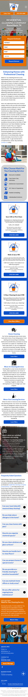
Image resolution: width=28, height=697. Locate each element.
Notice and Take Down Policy (8, 692)
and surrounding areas (7, 653)
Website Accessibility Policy (20, 692)
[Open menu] (26, 7)
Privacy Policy (3, 690)
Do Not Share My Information (13, 690)
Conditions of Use (23, 690)
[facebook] (2, 667)
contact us (4, 142)
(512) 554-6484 (5, 660)
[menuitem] (4, 684)
